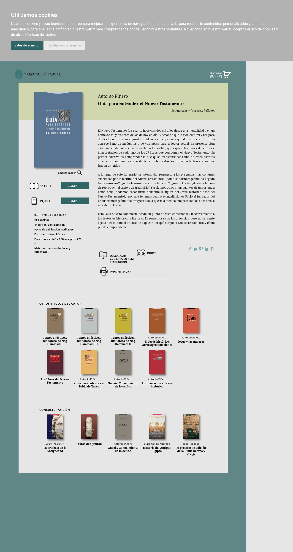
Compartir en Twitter (195, 249)
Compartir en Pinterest (212, 249)
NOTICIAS (269, 124)
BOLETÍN (269, 133)
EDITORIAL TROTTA (269, 185)
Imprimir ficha (120, 271)
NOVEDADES (269, 95)
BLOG (269, 143)
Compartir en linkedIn (206, 249)
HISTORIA (269, 217)
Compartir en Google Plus (201, 249)
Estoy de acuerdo (27, 45)
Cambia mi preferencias (65, 45)
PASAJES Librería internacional (269, 228)
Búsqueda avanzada (270, 81)
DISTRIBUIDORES (269, 222)
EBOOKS (269, 114)
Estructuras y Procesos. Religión (193, 111)
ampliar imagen (67, 172)
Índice (151, 253)
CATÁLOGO (269, 105)
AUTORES (269, 211)
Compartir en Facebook (190, 249)
